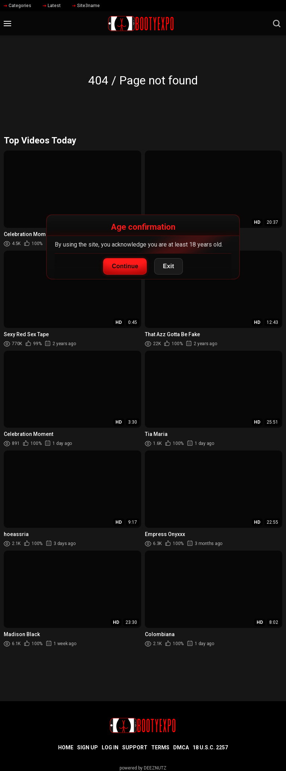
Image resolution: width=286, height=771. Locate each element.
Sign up (87, 747)
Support (134, 747)
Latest (52, 5)
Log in (110, 747)
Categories (17, 5)
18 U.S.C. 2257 (210, 747)
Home (65, 747)
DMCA (181, 747)
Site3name (86, 5)
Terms (160, 747)
